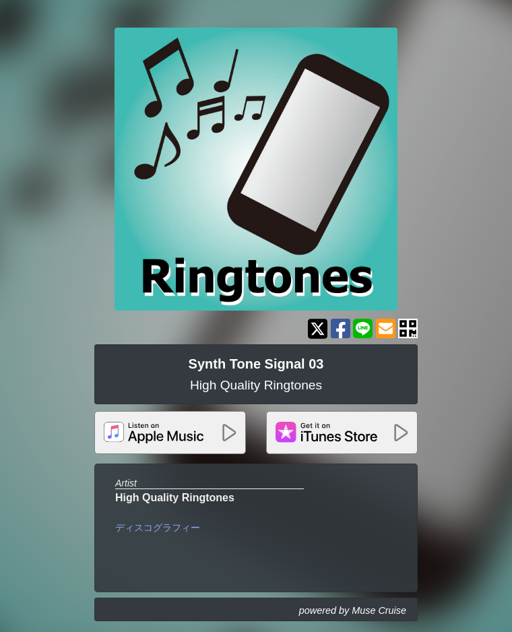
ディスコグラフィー (157, 527)
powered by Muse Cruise (352, 610)
